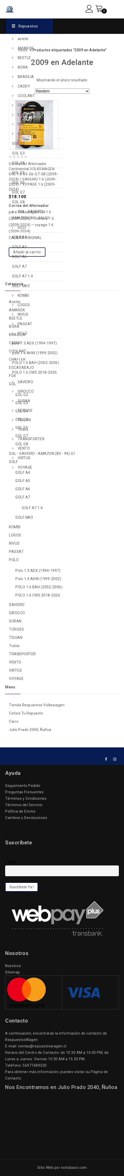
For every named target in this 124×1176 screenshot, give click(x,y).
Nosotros (13, 966)
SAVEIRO (25, 382)
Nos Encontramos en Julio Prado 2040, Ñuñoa (61, 1087)
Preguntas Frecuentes (24, 792)
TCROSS (25, 410)
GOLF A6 (19, 257)
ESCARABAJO (30, 115)
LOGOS (24, 305)
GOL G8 (18, 202)
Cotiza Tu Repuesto (26, 713)
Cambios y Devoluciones (26, 818)
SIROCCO (26, 391)
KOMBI (23, 295)
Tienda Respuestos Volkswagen (36, 705)
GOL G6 (18, 182)
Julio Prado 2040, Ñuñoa (30, 730)
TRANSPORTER (31, 439)
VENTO (24, 448)
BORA (23, 67)
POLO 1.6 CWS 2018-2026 (34, 372)
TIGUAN (24, 420)
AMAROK (26, 48)
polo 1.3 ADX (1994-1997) (34, 343)
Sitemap (12, 972)
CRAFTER (26, 105)
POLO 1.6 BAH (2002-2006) (35, 363)
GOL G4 (18, 163)
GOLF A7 (19, 266)
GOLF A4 (19, 237)
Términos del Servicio (24, 805)
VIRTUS (24, 458)
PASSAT (25, 324)
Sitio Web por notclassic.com (62, 1167)
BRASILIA (26, 77)
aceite (23, 39)
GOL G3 (18, 153)
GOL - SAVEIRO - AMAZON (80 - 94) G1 (31, 214)
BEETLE (24, 58)
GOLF (22, 227)
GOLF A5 (19, 247)
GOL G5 (18, 173)
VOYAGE (25, 467)
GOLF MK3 (21, 286)
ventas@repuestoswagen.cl (42, 1046)
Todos (23, 429)
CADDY (24, 86)
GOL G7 (18, 192)
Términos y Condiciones (25, 798)
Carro (14, 721)
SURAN (24, 401)
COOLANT (26, 96)
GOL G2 (18, 143)
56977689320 (35, 1065)
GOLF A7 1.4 (22, 276)
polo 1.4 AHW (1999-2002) (35, 353)
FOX (21, 124)
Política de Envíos (20, 811)
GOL (21, 134)
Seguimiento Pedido (22, 786)
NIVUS (23, 314)
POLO (22, 333)
